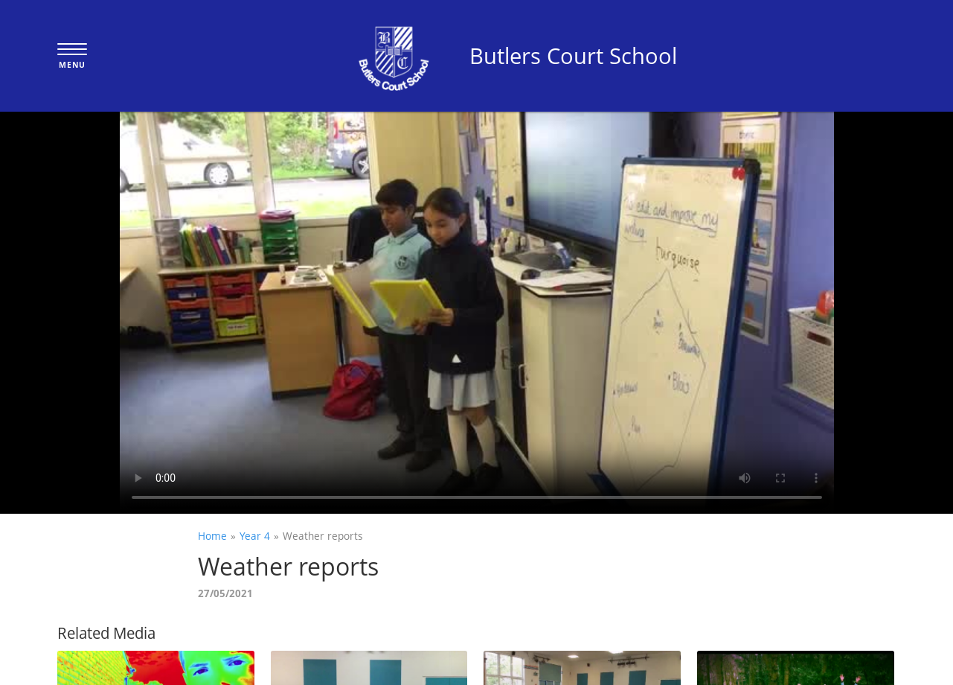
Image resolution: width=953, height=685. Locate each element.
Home (212, 536)
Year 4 (255, 536)
